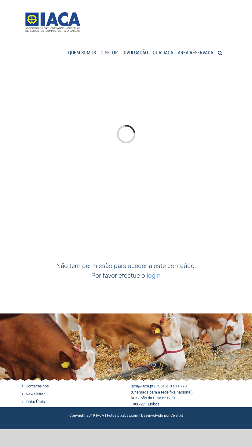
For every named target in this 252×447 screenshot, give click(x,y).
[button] (220, 52)
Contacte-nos (37, 386)
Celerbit (176, 415)
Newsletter (35, 394)
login (154, 275)
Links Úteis (35, 401)
